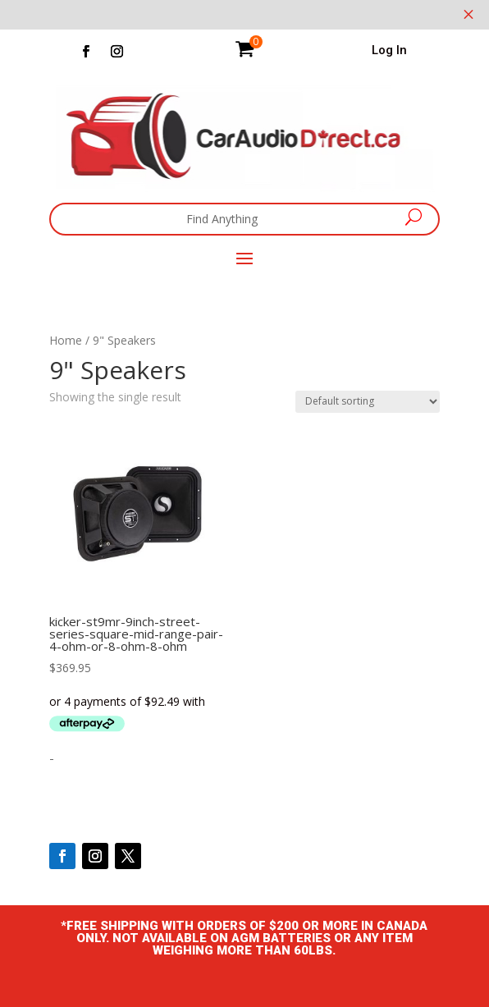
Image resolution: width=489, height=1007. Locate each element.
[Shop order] (367, 402)
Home (65, 340)
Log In (389, 50)
